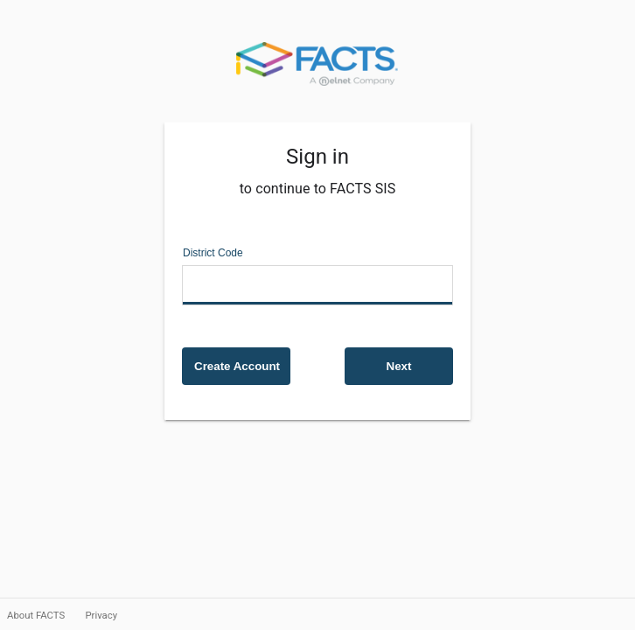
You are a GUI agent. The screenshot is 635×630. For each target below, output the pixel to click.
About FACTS (37, 615)
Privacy (101, 615)
